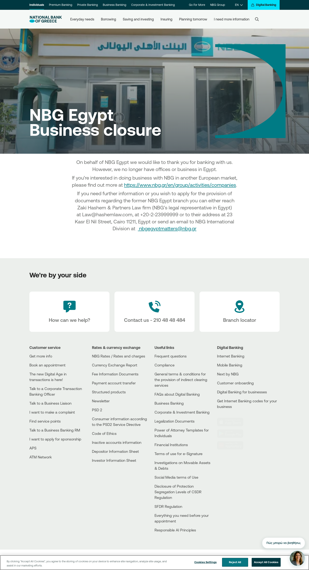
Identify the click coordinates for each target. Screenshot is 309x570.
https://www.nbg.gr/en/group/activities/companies (180, 185)
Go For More (197, 4)
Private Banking (87, 4)
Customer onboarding (235, 383)
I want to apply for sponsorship (55, 439)
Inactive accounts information (116, 442)
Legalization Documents (174, 421)
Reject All (235, 563)
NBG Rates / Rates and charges (118, 356)
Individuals (36, 4)
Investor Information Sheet (114, 460)
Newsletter (101, 401)
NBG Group (217, 4)
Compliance (164, 365)
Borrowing (108, 19)
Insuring (166, 19)
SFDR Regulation (168, 506)
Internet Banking (230, 356)
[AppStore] (232, 422)
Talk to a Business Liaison (50, 403)
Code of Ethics (104, 433)
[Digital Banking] (264, 5)
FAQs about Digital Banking (177, 394)
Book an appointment (47, 365)
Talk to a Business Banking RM (54, 430)
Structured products (109, 392)
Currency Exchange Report (114, 365)
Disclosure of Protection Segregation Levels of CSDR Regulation (177, 492)
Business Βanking (169, 403)
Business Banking (114, 4)
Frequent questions (170, 356)
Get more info (40, 356)
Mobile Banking (229, 365)
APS (32, 448)
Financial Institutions (171, 445)
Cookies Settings (205, 563)
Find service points (45, 421)
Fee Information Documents (115, 374)
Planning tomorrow (193, 19)
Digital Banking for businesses (242, 392)
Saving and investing (138, 19)
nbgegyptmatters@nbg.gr (167, 228)
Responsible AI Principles (175, 530)
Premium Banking (60, 4)
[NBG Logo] (45, 19)
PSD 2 (97, 410)
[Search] (256, 19)
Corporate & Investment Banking (153, 4)
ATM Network (40, 457)
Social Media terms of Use (176, 477)
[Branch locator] (240, 312)
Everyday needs (82, 19)
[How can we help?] (69, 312)
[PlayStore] (232, 433)
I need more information (231, 19)
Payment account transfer (114, 383)
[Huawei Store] (232, 445)
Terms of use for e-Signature (178, 454)
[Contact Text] (154, 312)
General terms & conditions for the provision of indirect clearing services (180, 379)
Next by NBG (228, 374)
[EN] (239, 5)
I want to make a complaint (52, 412)
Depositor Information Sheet (115, 451)
